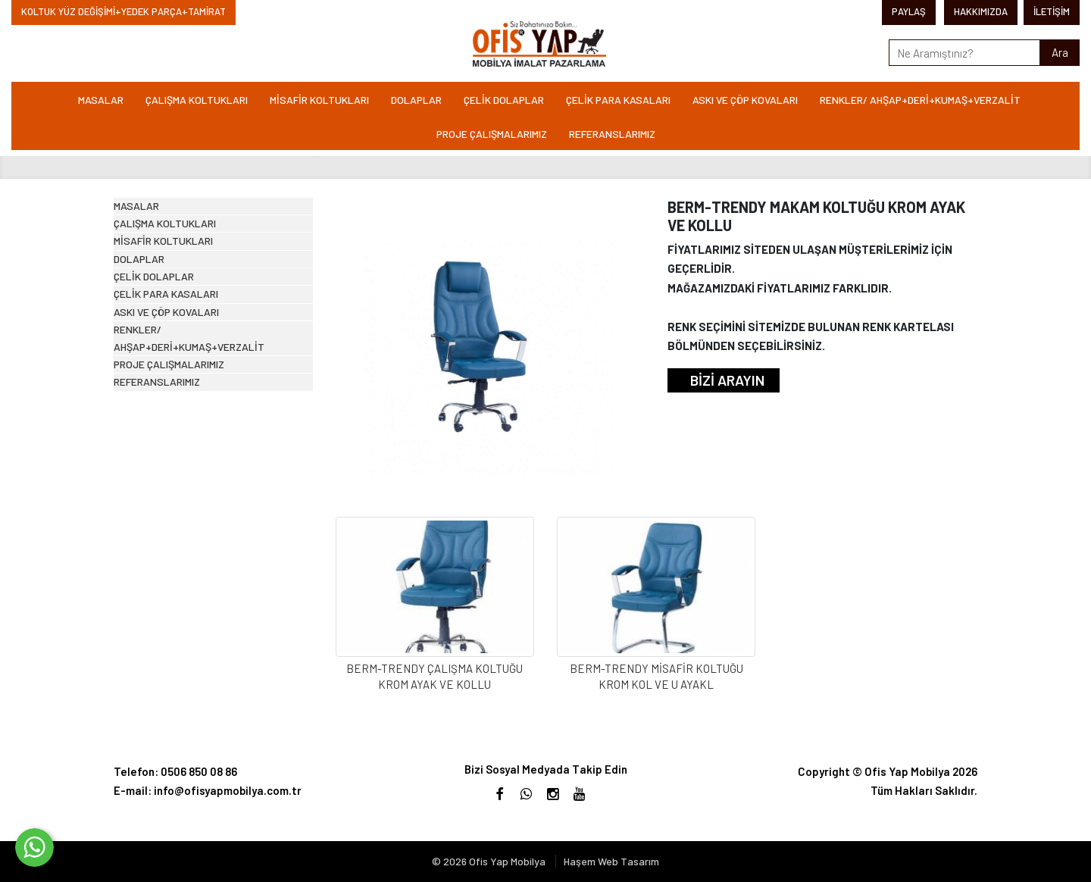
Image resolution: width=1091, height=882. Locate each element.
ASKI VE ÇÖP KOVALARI (745, 99)
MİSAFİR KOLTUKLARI (319, 99)
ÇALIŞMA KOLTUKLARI (196, 99)
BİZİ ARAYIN (727, 380)
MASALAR (100, 99)
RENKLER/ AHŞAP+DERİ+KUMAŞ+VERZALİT (920, 99)
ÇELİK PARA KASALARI (618, 99)
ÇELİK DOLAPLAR (504, 99)
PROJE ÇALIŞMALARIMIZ (491, 133)
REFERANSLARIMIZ (612, 133)
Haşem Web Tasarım (611, 861)
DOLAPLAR (416, 99)
